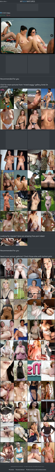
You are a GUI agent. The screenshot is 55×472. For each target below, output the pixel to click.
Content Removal (20, 469)
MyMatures (27, 1)
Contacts (11, 469)
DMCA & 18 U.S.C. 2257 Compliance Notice (36, 469)
